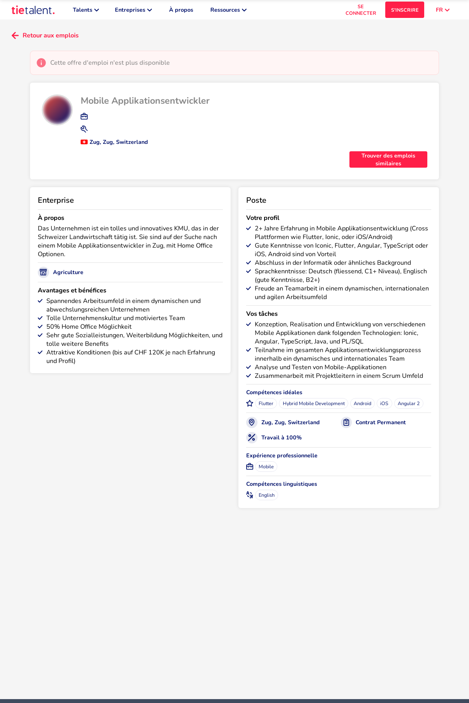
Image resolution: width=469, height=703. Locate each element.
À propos (181, 12)
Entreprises (133, 12)
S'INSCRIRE (405, 12)
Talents (86, 12)
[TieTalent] (33, 11)
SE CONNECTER (361, 11)
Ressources (228, 12)
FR (443, 12)
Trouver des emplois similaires (388, 163)
